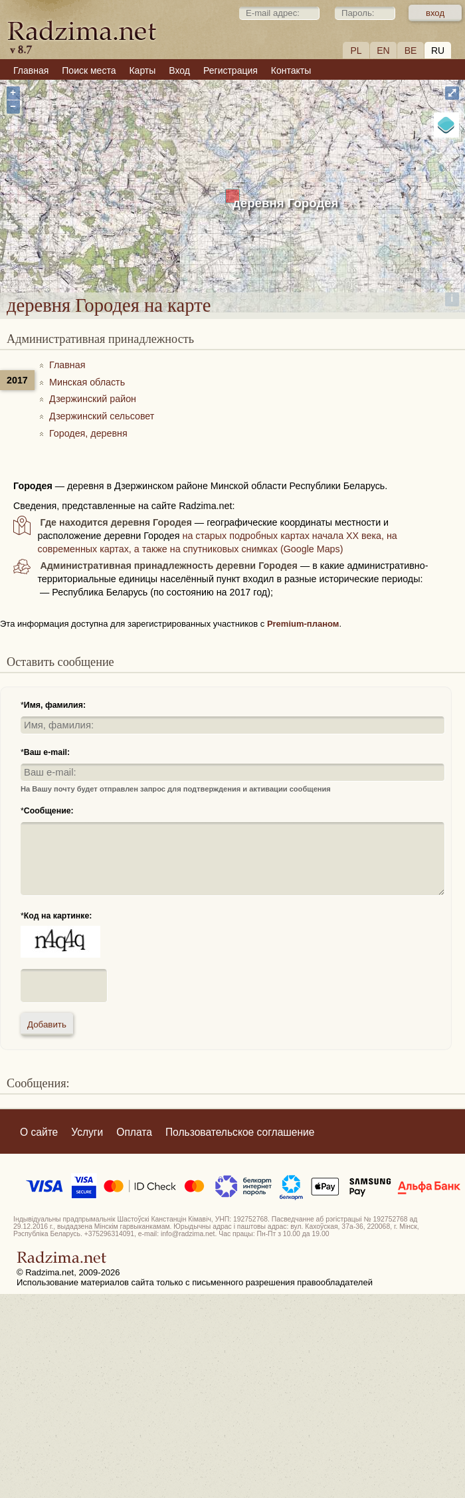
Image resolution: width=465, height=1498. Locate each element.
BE (411, 50)
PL (355, 50)
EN (383, 50)
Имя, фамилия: (55, 705)
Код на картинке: (58, 915)
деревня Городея (285, 203)
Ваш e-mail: (47, 752)
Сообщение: (49, 810)
